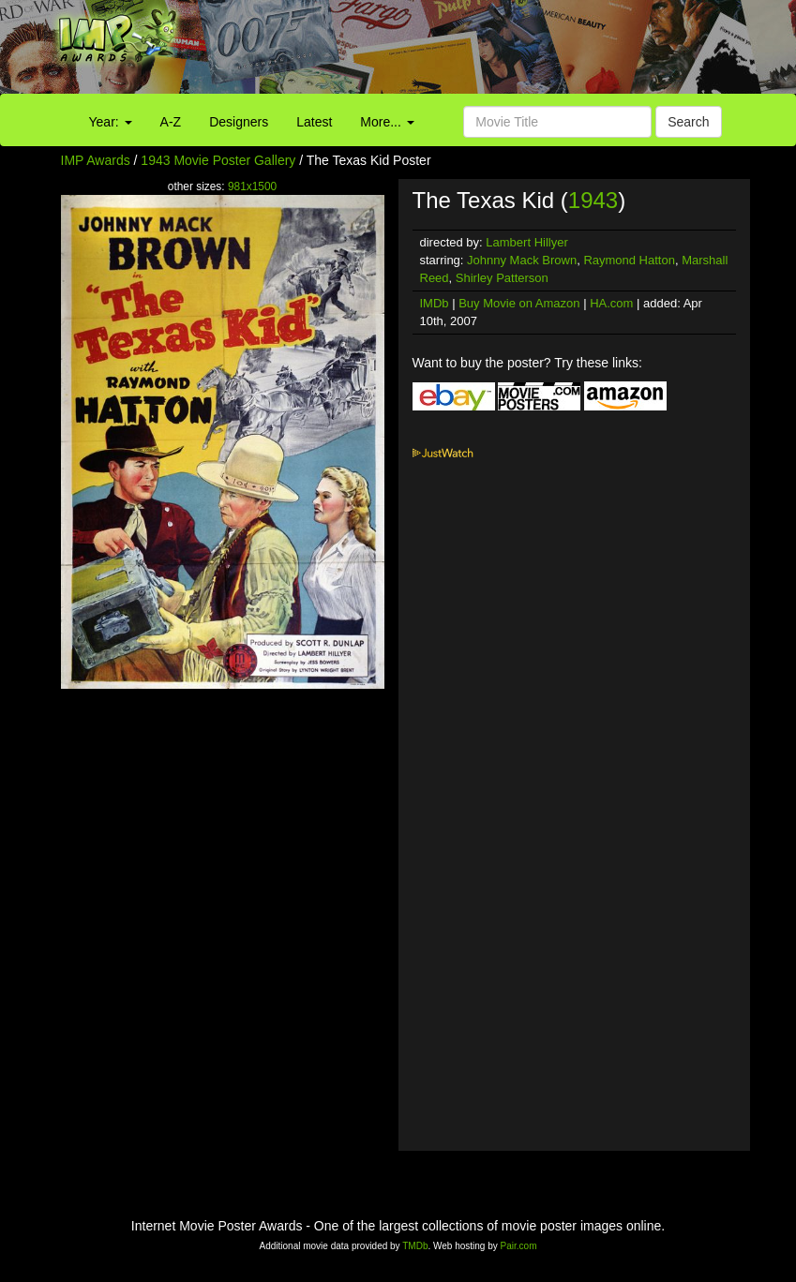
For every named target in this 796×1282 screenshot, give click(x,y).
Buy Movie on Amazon (518, 303)
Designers (238, 121)
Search (688, 121)
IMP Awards (95, 160)
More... (386, 121)
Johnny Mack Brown (522, 260)
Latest (314, 121)
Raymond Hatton (629, 260)
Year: (110, 121)
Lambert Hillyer (526, 242)
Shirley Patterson (502, 278)
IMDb (434, 303)
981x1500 (252, 186)
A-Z (171, 121)
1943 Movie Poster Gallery (218, 160)
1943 (593, 200)
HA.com (611, 303)
